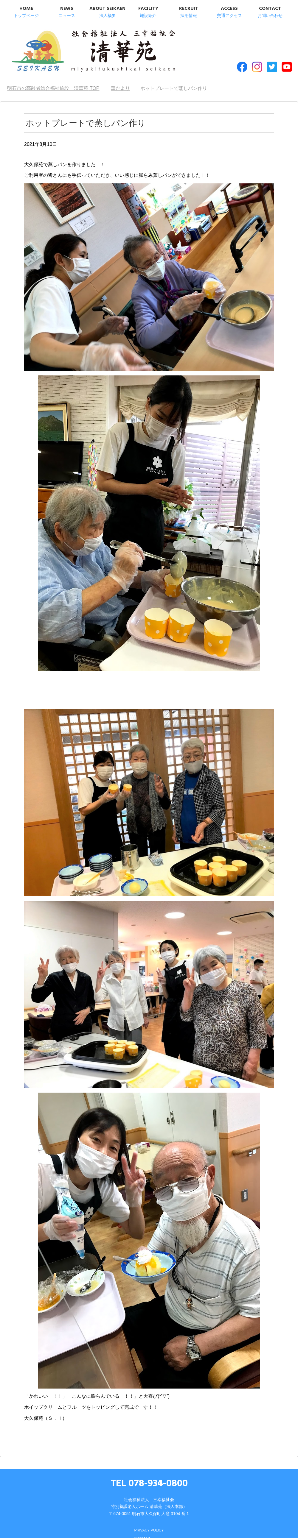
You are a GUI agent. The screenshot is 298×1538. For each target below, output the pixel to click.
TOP (53, 77)
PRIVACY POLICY (149, 1519)
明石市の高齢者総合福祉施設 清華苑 (68, 47)
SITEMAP (141, 1527)
